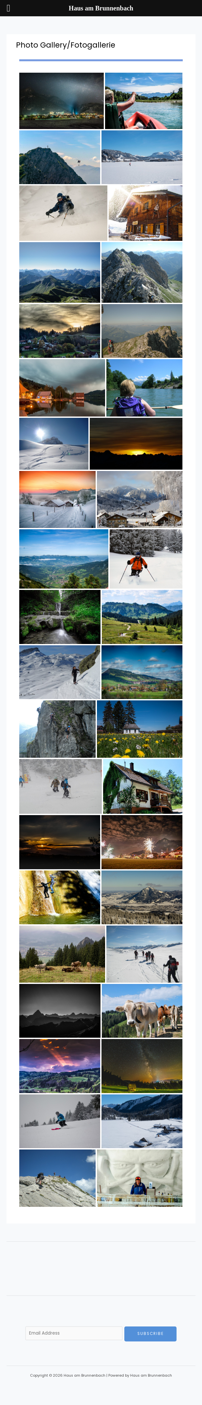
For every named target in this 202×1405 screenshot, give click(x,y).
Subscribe (150, 1333)
